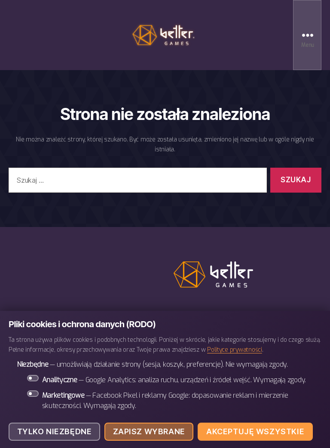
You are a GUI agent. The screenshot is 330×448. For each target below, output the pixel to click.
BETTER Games (165, 35)
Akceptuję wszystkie (255, 431)
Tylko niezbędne (54, 431)
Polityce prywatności (234, 349)
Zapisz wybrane (149, 431)
